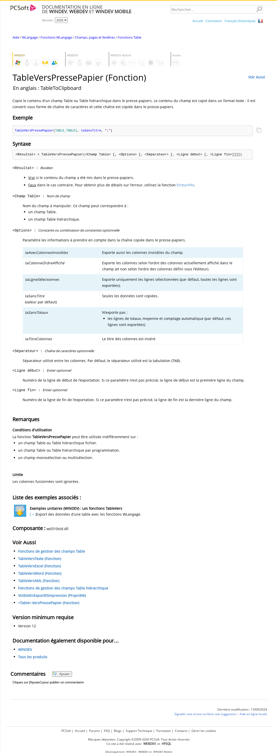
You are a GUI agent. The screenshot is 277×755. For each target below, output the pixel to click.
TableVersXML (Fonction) (38, 581)
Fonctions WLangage (56, 37)
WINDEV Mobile (162, 751)
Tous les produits (32, 657)
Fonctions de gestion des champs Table (51, 551)
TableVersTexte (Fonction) (39, 558)
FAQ (107, 731)
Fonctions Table (129, 37)
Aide (15, 37)
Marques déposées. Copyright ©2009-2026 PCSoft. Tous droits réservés (139, 739)
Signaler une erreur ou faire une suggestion (205, 714)
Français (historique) (240, 21)
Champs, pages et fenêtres (95, 37)
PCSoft (66, 731)
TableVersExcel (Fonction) (39, 566)
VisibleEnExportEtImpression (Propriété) (52, 595)
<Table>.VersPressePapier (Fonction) (48, 603)
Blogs (118, 731)
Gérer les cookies (203, 731)
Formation (163, 731)
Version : (48, 20)
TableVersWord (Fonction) (39, 573)
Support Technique (139, 731)
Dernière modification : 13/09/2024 (242, 710)
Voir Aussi (256, 77)
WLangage (30, 37)
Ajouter (61, 674)
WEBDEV (143, 751)
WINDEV (25, 649)
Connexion (213, 21)
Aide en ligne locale (253, 714)
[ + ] (32, 514)
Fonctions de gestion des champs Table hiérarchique (63, 588)
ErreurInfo (185, 185)
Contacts (181, 731)
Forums (94, 731)
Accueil (197, 21)
